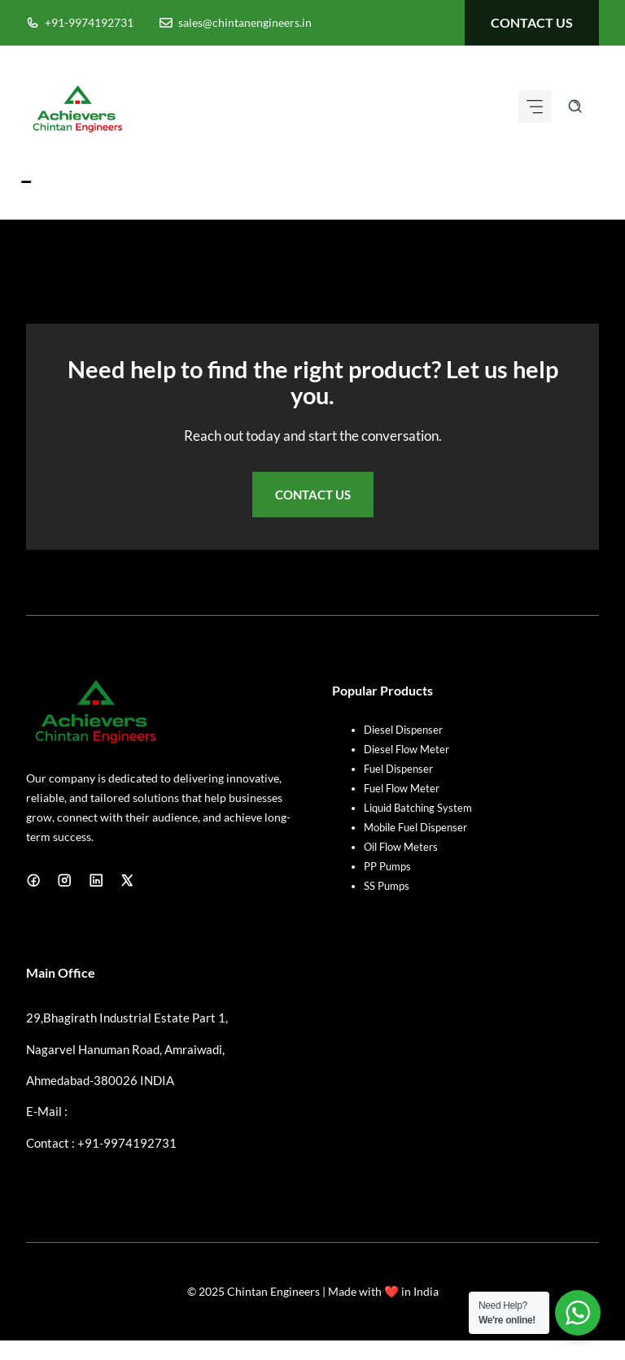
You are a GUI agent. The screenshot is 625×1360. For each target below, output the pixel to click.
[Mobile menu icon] (534, 106)
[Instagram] (64, 880)
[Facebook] (33, 880)
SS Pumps (386, 885)
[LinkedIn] (96, 880)
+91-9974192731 (89, 22)
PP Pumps (387, 866)
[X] (127, 880)
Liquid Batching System (418, 807)
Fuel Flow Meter (401, 788)
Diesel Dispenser (403, 729)
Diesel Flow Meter (406, 749)
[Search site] (575, 106)
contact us (532, 22)
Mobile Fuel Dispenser (415, 827)
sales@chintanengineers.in (245, 22)
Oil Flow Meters (401, 846)
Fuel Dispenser (398, 768)
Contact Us (313, 494)
